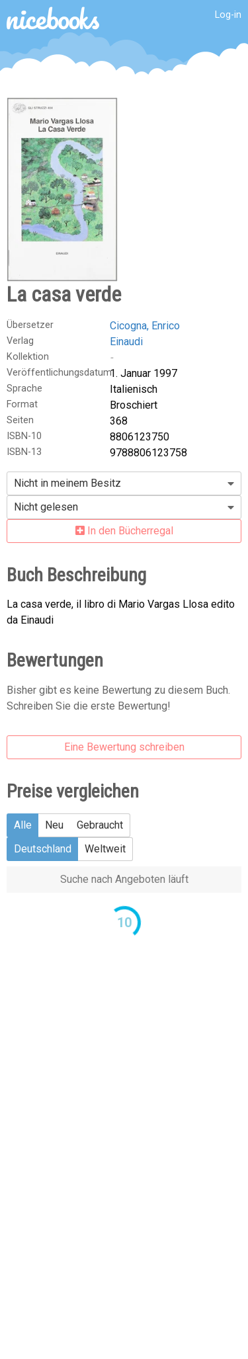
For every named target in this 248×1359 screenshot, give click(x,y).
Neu (54, 825)
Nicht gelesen (46, 507)
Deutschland (42, 849)
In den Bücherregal (124, 530)
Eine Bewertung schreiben (124, 747)
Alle (23, 825)
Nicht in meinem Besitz (67, 483)
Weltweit (105, 849)
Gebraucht (100, 825)
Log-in (228, 15)
